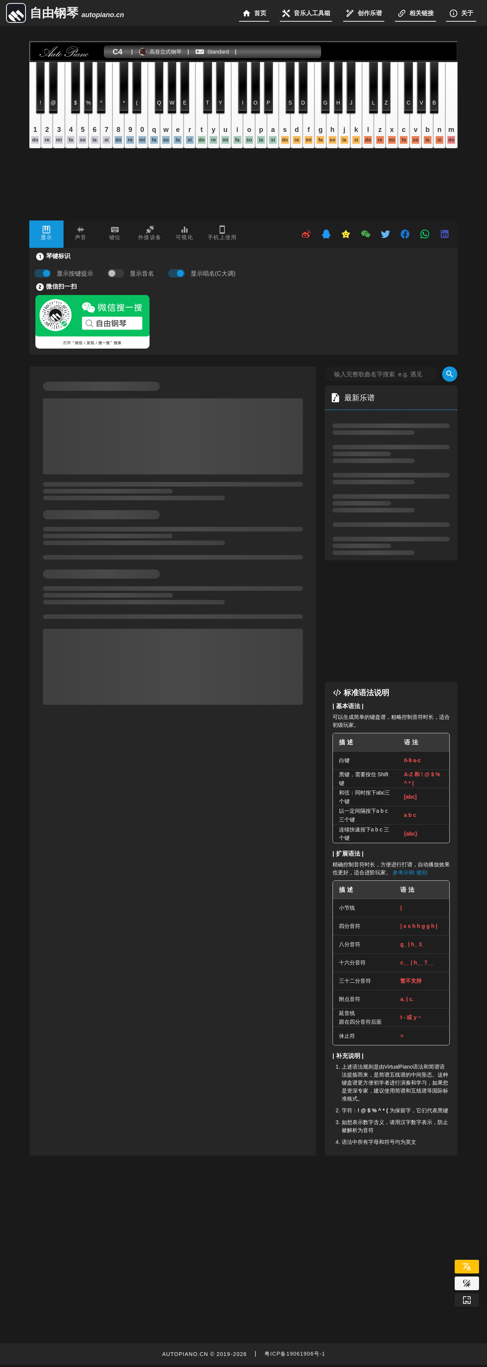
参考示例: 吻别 (410, 872)
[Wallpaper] (467, 1300)
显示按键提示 (75, 273)
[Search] (449, 374)
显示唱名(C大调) (213, 273)
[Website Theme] (467, 1283)
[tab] (46, 234)
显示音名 (142, 273)
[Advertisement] (399, 621)
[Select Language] (467, 1266)
